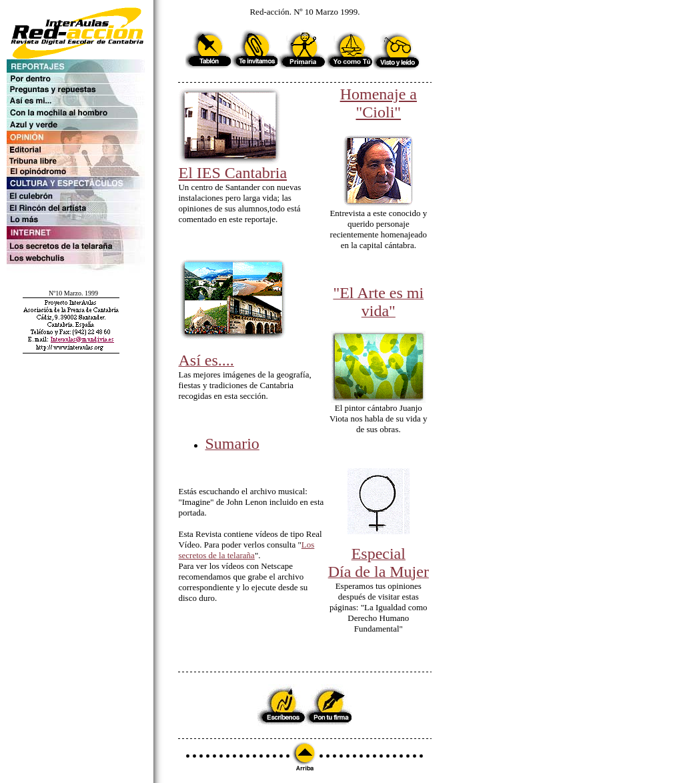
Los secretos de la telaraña (246, 550)
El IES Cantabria (232, 172)
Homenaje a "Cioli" (378, 103)
